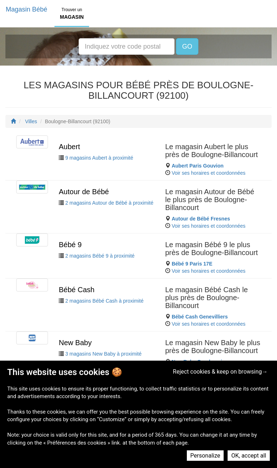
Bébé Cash (76, 290)
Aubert (69, 147)
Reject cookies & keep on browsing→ (220, 371)
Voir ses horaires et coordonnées (209, 173)
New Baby (75, 343)
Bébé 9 (70, 245)
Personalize (205, 455)
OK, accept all (248, 455)
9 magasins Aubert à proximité (99, 158)
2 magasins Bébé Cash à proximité (104, 301)
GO (187, 46)
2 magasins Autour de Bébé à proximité (109, 203)
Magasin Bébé (26, 9)
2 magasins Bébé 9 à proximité (100, 256)
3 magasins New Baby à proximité (103, 354)
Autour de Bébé (84, 192)
